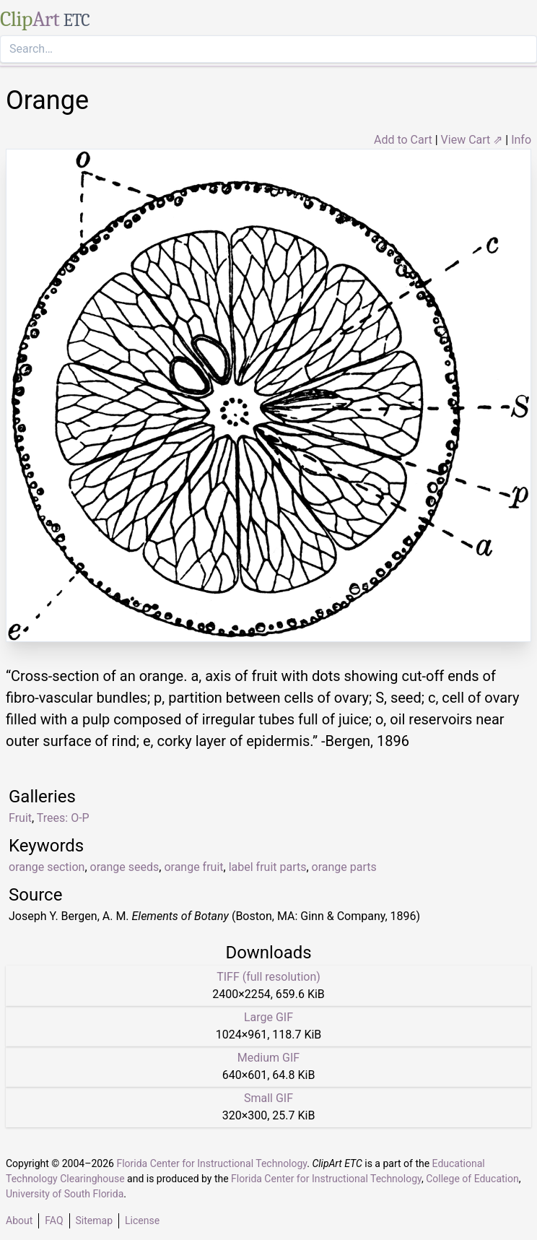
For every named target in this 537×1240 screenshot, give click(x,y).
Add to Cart (403, 140)
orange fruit (193, 867)
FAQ (54, 1220)
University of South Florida (64, 1194)
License (142, 1220)
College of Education (472, 1178)
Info (521, 140)
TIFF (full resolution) (268, 977)
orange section (46, 867)
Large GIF (268, 1017)
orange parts (344, 867)
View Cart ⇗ (472, 140)
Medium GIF (268, 1058)
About (19, 1220)
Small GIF (268, 1098)
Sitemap (94, 1220)
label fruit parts (268, 867)
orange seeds (125, 867)
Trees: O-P (63, 818)
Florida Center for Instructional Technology (211, 1163)
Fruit (20, 818)
